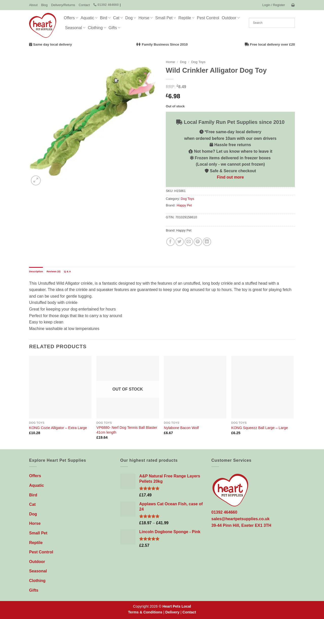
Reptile (186, 17)
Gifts (114, 27)
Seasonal (75, 27)
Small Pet (165, 17)
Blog (44, 5)
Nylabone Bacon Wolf (181, 428)
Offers (71, 17)
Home (170, 62)
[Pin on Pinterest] (198, 242)
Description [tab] (36, 271)
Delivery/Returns (63, 5)
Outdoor (231, 17)
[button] (273, 5)
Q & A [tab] (67, 271)
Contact (84, 5)
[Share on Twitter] (179, 242)
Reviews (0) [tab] (53, 271)
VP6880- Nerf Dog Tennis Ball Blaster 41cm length (126, 429)
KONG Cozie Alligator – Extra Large (58, 428)
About (33, 5)
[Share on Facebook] (170, 242)
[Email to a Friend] (189, 242)
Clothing (97, 27)
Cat (118, 17)
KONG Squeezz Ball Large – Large (259, 428)
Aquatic (88, 17)
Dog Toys (198, 62)
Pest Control (208, 18)
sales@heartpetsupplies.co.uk (240, 519)
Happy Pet (184, 205)
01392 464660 (106, 5)
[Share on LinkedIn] (207, 242)
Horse (145, 17)
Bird (105, 17)
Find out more (230, 177)
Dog (130, 17)
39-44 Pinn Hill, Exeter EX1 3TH (241, 525)
